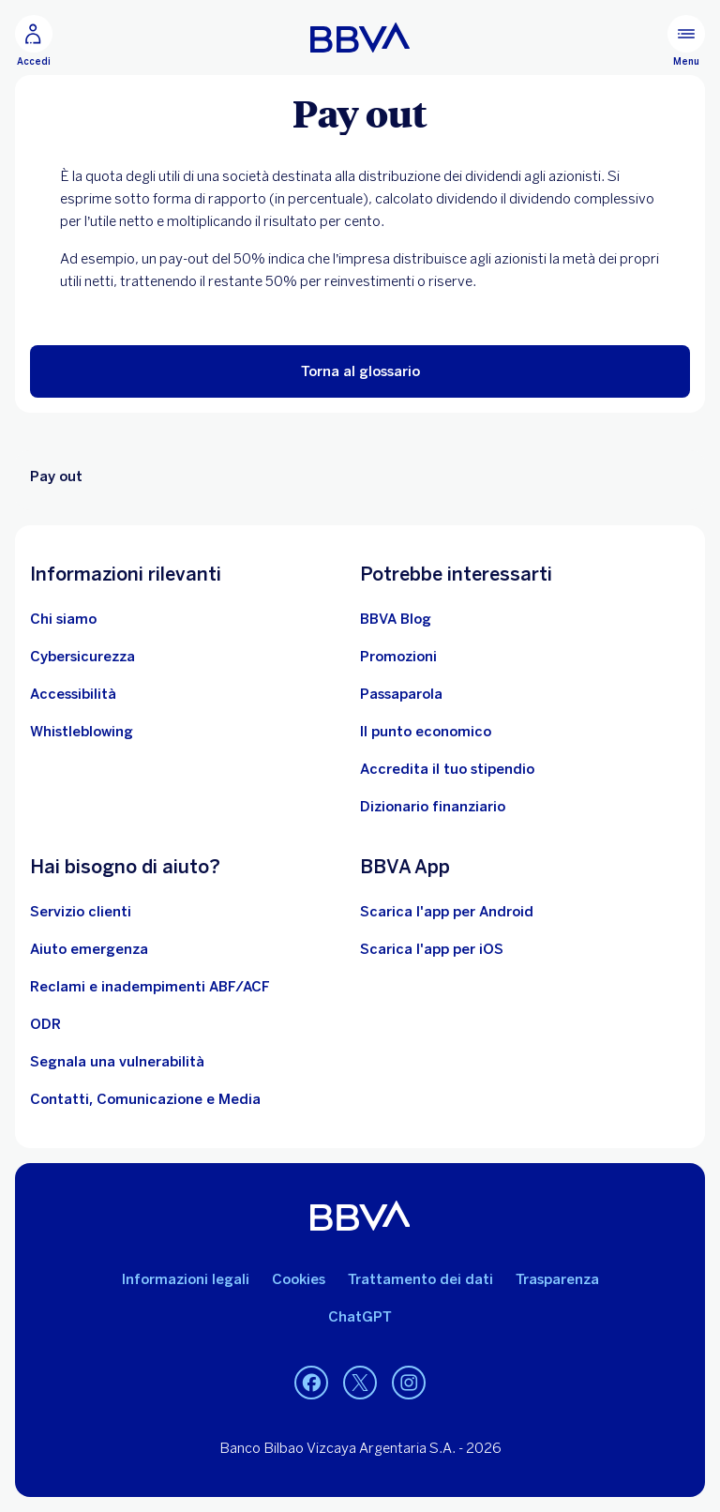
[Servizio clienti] (80, 911)
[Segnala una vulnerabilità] (117, 1062)
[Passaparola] (401, 694)
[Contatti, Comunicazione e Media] (145, 1099)
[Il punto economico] (425, 731)
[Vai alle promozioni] (398, 656)
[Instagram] (409, 1382)
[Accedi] (33, 41)
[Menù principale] (686, 41)
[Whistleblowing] (81, 731)
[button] (360, 371)
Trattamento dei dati (420, 1279)
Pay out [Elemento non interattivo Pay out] (56, 476)
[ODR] (45, 1024)
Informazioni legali (185, 1279)
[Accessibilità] (73, 694)
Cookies (298, 1279)
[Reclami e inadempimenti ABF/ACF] (150, 986)
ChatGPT (360, 1316)
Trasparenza (557, 1279)
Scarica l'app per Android (446, 911)
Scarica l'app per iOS (431, 949)
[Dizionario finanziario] (432, 806)
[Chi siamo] (63, 619)
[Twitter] (360, 1382)
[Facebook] (311, 1382)
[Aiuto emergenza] (89, 949)
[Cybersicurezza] (82, 656)
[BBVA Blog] (395, 619)
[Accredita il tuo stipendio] (447, 769)
